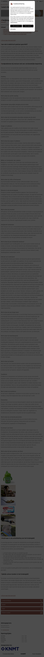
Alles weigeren (28, 26)
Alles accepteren (16, 26)
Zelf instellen (13, 29)
